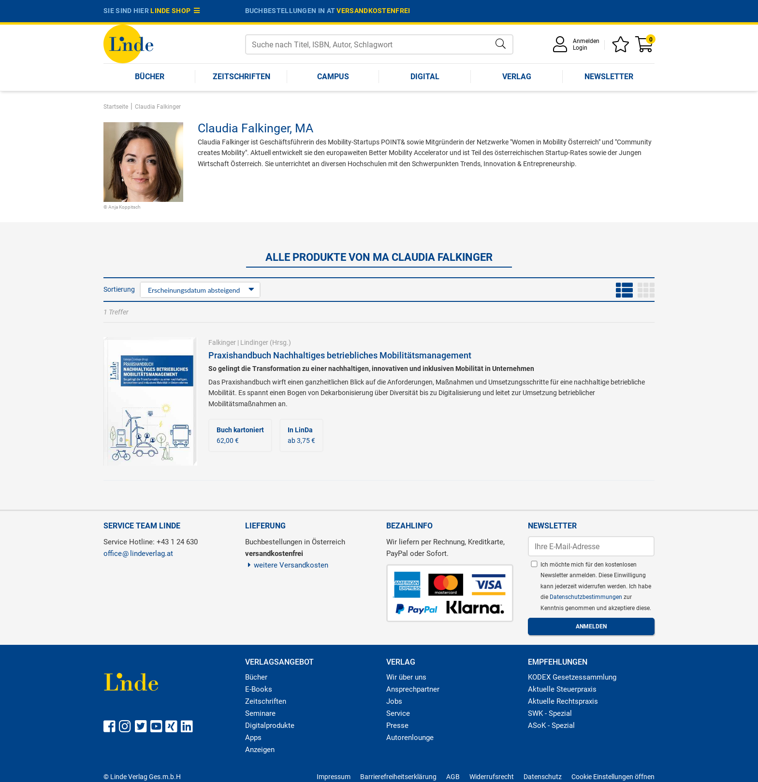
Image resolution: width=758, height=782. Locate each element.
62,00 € (240, 435)
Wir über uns (406, 677)
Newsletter (608, 76)
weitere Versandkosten (287, 565)
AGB (453, 777)
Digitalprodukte (269, 725)
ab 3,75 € (301, 435)
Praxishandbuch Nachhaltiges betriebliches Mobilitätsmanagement (339, 355)
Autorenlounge (410, 737)
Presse (397, 725)
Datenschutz (543, 777)
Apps (253, 737)
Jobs (394, 701)
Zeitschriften (241, 76)
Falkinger (222, 342)
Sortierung (119, 289)
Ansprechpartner (412, 689)
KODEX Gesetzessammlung (572, 677)
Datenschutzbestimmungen (587, 597)
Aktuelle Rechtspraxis (563, 701)
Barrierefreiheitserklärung (398, 777)
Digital (424, 76)
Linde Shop (175, 10)
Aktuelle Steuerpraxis (562, 689)
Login (580, 47)
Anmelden (586, 41)
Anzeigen (260, 749)
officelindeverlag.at (138, 553)
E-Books (258, 689)
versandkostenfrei (373, 10)
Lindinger (254, 342)
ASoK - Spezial (551, 725)
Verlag (516, 76)
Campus (333, 76)
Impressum (333, 777)
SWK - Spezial (550, 713)
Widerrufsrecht (491, 777)
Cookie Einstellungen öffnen (613, 777)
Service (398, 713)
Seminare (260, 713)
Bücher (149, 76)
